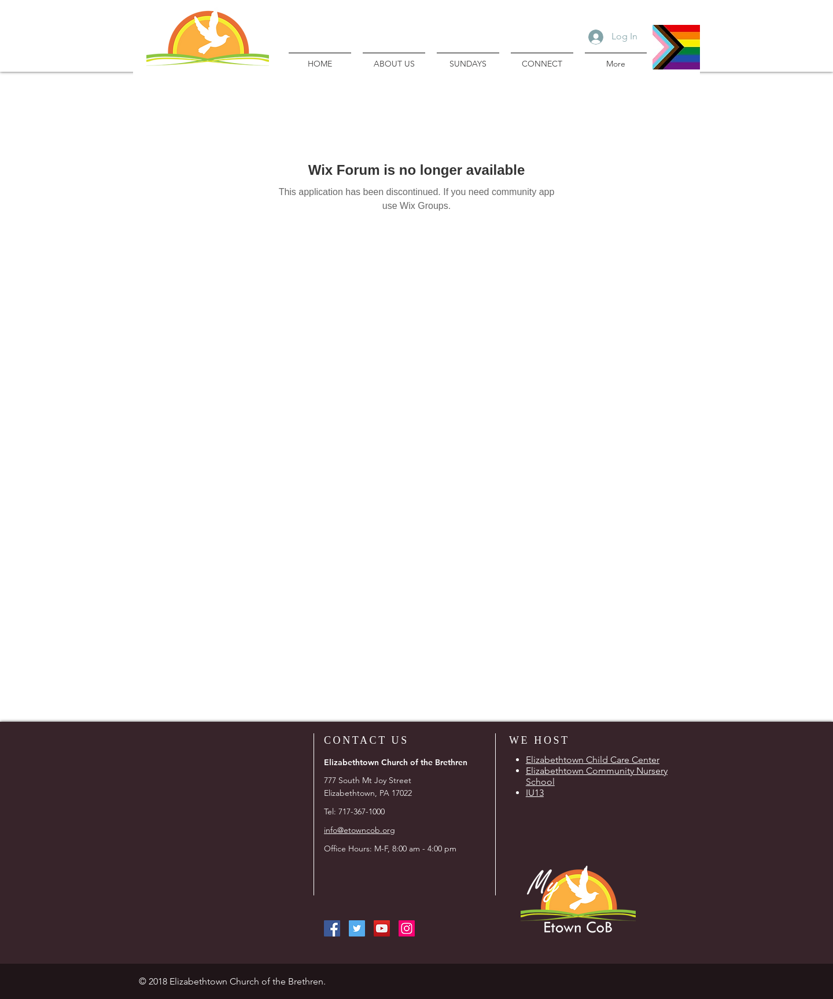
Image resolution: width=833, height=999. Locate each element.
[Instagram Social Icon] (407, 928)
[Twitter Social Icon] (357, 928)
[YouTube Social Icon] (382, 928)
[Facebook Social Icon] (332, 928)
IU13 (535, 792)
